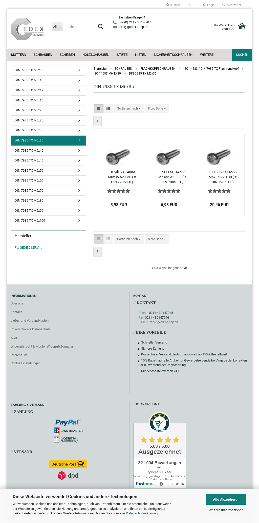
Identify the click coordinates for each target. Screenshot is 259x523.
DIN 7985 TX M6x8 (28, 70)
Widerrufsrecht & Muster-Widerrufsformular (42, 346)
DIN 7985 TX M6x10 (29, 80)
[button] (191, 5)
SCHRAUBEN (43, 55)
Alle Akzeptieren (226, 499)
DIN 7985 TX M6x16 (29, 100)
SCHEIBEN (67, 55)
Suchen (242, 55)
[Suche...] (57, 26)
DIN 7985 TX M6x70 (29, 190)
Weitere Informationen (226, 510)
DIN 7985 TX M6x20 (29, 110)
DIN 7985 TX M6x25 (29, 120)
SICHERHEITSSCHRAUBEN (173, 55)
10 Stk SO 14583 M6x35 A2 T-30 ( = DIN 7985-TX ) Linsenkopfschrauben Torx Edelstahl (122, 177)
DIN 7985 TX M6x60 (29, 180)
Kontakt (16, 312)
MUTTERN (18, 55)
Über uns (17, 303)
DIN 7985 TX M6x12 (29, 90)
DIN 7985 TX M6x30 (29, 130)
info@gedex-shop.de (163, 322)
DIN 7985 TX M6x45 (29, 160)
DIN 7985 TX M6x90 (29, 210)
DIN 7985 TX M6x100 (30, 220)
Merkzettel (231, 5)
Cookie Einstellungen (25, 363)
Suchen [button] (173, 5)
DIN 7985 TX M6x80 (29, 200)
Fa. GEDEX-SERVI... (28, 247)
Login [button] (209, 5)
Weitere (206, 55)
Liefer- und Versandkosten (30, 320)
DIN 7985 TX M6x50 (29, 170)
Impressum (19, 355)
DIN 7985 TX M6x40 (29, 150)
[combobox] (129, 109)
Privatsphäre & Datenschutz (30, 329)
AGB (14, 338)
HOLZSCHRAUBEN (95, 55)
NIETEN (140, 55)
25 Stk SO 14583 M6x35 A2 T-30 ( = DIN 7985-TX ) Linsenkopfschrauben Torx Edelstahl (172, 177)
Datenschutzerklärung (142, 513)
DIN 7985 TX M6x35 (29, 140)
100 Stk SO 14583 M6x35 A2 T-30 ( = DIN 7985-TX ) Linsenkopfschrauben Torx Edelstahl (223, 177)
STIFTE (122, 55)
